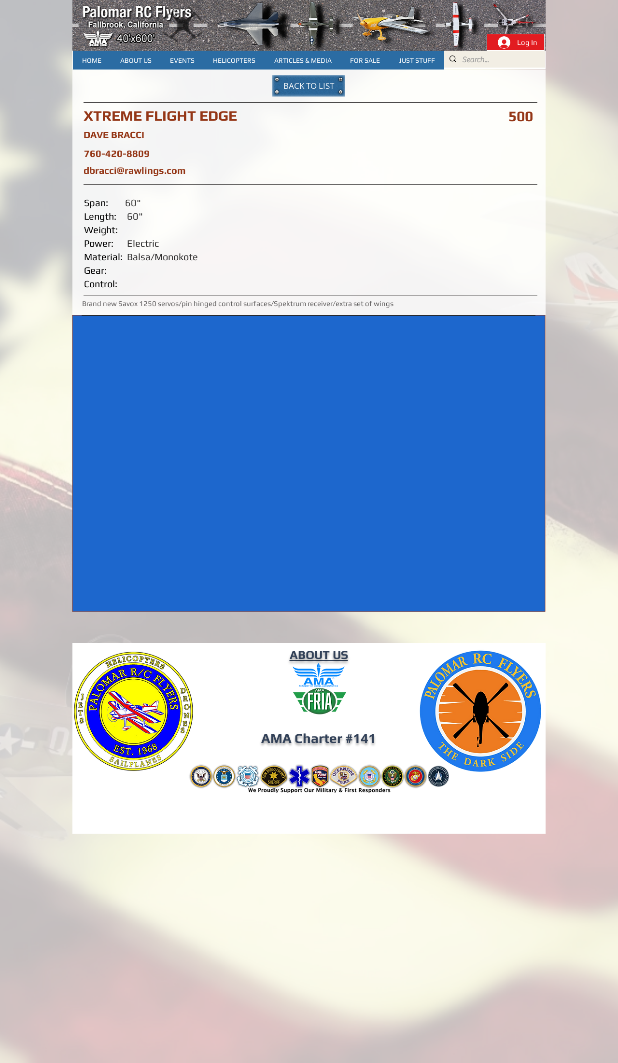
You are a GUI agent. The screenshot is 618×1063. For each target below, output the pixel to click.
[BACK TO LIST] (308, 86)
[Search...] (493, 60)
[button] (303, 60)
